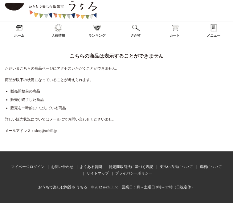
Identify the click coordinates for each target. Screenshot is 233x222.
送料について (211, 167)
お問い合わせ (62, 167)
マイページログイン (27, 167)
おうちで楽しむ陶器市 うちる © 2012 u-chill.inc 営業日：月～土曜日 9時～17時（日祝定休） (116, 187)
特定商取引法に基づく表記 (131, 167)
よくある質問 (91, 167)
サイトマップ (98, 173)
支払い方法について (176, 167)
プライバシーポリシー (133, 173)
